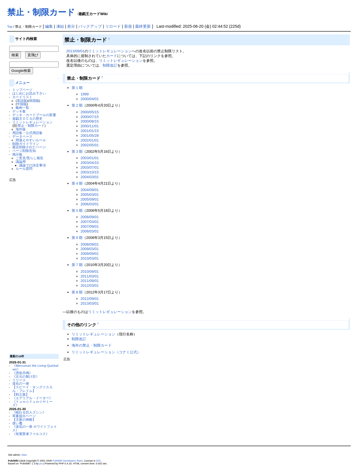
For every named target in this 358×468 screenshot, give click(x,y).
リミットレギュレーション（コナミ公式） (106, 352)
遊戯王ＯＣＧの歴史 (27, 118)
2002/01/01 (90, 140)
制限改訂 (110, 65)
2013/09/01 (75, 51)
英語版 (22, 100)
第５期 (77, 210)
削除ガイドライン (25, 143)
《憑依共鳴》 (22, 373)
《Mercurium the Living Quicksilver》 (35, 367)
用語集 (17, 133)
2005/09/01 (90, 199)
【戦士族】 (20, 394)
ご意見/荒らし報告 (29, 158)
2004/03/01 (90, 177)
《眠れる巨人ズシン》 (29, 412)
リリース (19, 380)
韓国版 (34, 100)
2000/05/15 (90, 112)
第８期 (77, 292)
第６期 (77, 238)
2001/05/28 (90, 135)
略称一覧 (22, 107)
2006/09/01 (90, 217)
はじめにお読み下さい (29, 93)
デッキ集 (19, 111)
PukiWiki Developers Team (68, 460)
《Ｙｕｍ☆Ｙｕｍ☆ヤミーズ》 (32, 403)
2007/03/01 (90, 222)
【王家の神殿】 (24, 419)
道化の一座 (20, 383)
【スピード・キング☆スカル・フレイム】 (32, 388)
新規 (128, 26)
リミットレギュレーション (32, 122)
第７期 (77, 265)
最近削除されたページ (29, 147)
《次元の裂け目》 (25, 376)
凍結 (60, 26)
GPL (98, 460)
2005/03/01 (90, 194)
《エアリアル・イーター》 (32, 398)
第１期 (77, 88)
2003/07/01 (90, 167)
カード (111, 56)
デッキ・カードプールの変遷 (34, 115)
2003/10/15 (90, 172)
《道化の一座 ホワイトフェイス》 (34, 428)
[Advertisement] (31, 266)
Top (10, 26)
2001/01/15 (90, 131)
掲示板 (17, 154)
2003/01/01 (90, 158)
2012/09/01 (90, 299)
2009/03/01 (90, 249)
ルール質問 (24, 168)
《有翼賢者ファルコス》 (30, 434)
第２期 (77, 105)
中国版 (22, 104)
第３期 (77, 151)
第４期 (77, 183)
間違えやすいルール (31, 140)
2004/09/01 (90, 190)
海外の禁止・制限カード (92, 345)
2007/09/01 (90, 226)
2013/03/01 (90, 303)
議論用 (21, 161)
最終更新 (143, 26)
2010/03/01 (90, 258)
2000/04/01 (90, 99)
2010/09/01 (90, 271)
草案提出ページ (24, 416)
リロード (113, 26)
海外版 (21, 129)
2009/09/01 (90, 253)
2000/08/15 (90, 121)
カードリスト (22, 97)
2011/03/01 (90, 276)
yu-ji (41, 463)
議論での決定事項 (32, 165)
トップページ (22, 89)
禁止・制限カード (41, 12)
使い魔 (17, 423)
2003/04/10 (90, 163)
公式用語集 (34, 133)
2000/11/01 (90, 126)
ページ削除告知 (24, 150)
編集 (49, 26)
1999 (85, 94)
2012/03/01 (90, 285)
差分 (71, 26)
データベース (22, 136)
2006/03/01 (90, 204)
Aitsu (24, 454)
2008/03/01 (90, 231)
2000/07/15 (90, 117)
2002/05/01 (90, 145)
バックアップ (90, 26)
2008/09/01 (90, 244)
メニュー (22, 83)
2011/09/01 (90, 281)
